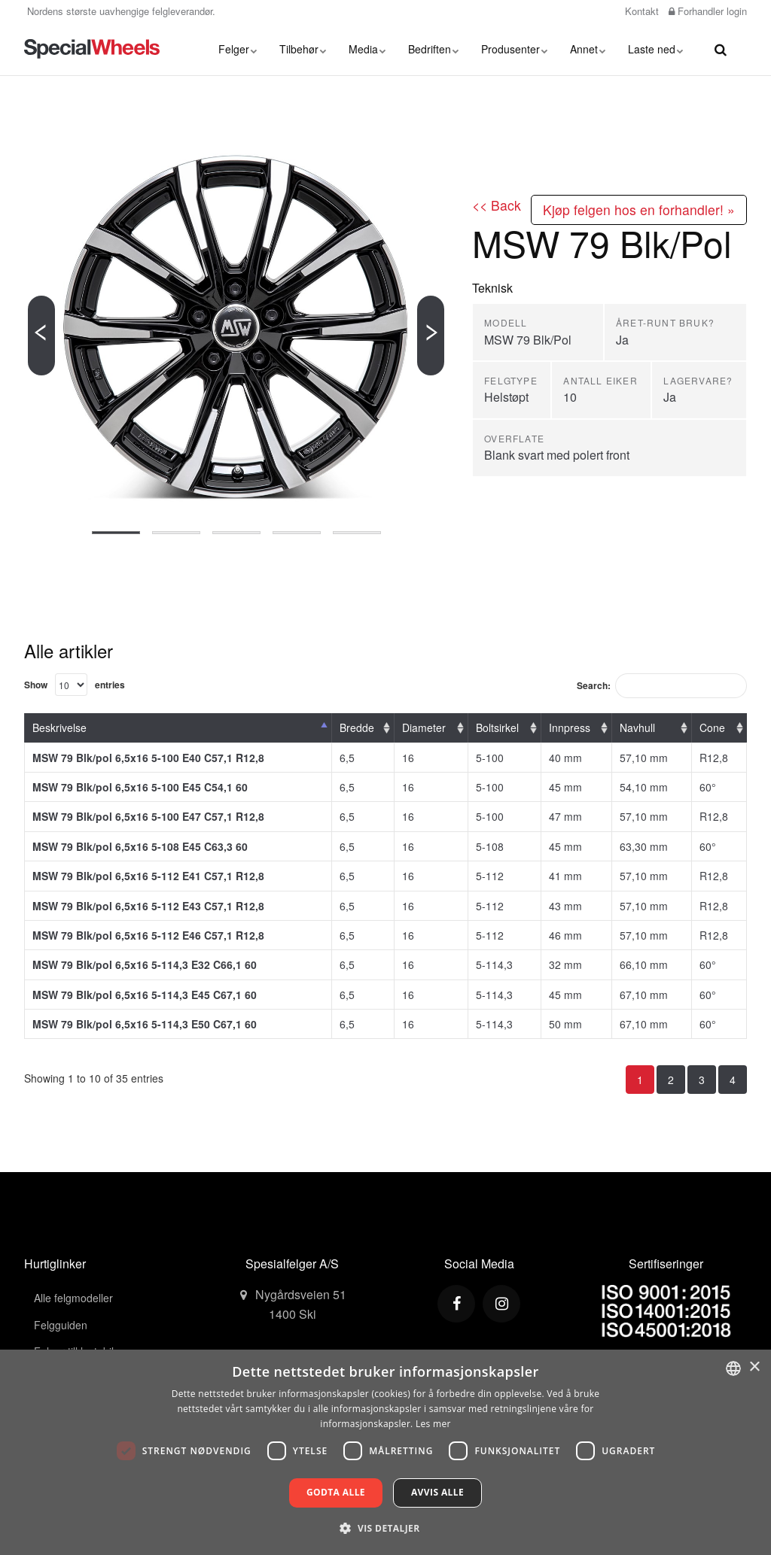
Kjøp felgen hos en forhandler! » (639, 209)
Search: (662, 685)
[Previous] (41, 335)
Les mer (433, 1423)
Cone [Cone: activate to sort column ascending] (712, 727)
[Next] (430, 335)
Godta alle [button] (335, 1492)
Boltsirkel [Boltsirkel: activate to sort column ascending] (497, 727)
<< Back (496, 205)
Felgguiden (60, 1324)
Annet (587, 48)
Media (367, 48)
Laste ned (655, 48)
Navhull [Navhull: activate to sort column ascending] (637, 727)
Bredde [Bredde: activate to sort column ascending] (357, 727)
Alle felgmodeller (73, 1297)
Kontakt (640, 11)
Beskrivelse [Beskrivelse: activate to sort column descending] (59, 727)
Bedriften (433, 48)
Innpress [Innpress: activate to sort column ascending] (569, 727)
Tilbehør (302, 48)
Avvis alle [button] (437, 1492)
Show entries (74, 684)
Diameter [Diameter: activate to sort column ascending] (424, 727)
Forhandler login (708, 11)
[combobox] (733, 1368)
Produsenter (514, 48)
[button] (385, 1528)
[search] (720, 49)
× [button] (754, 1367)
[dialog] (385, 1452)
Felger (237, 48)
